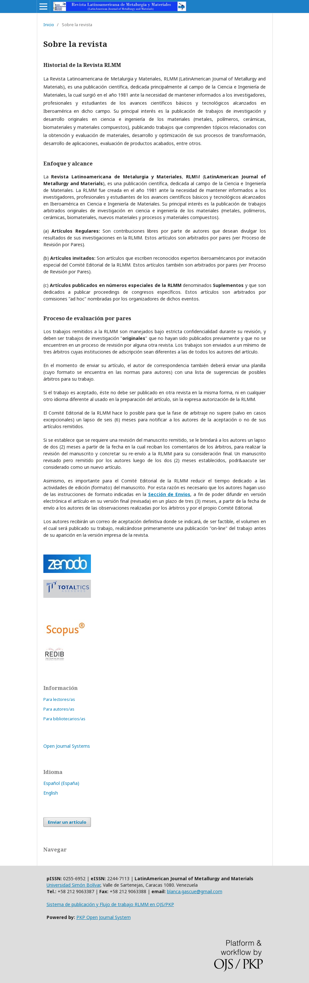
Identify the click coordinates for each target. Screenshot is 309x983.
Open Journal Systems (66, 746)
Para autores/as (58, 709)
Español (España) (61, 783)
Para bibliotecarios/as (64, 719)
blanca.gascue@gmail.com (194, 891)
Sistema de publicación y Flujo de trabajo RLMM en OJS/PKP (110, 904)
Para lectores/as (59, 699)
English (50, 793)
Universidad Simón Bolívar (73, 885)
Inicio (48, 24)
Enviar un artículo (67, 822)
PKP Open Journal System (103, 917)
